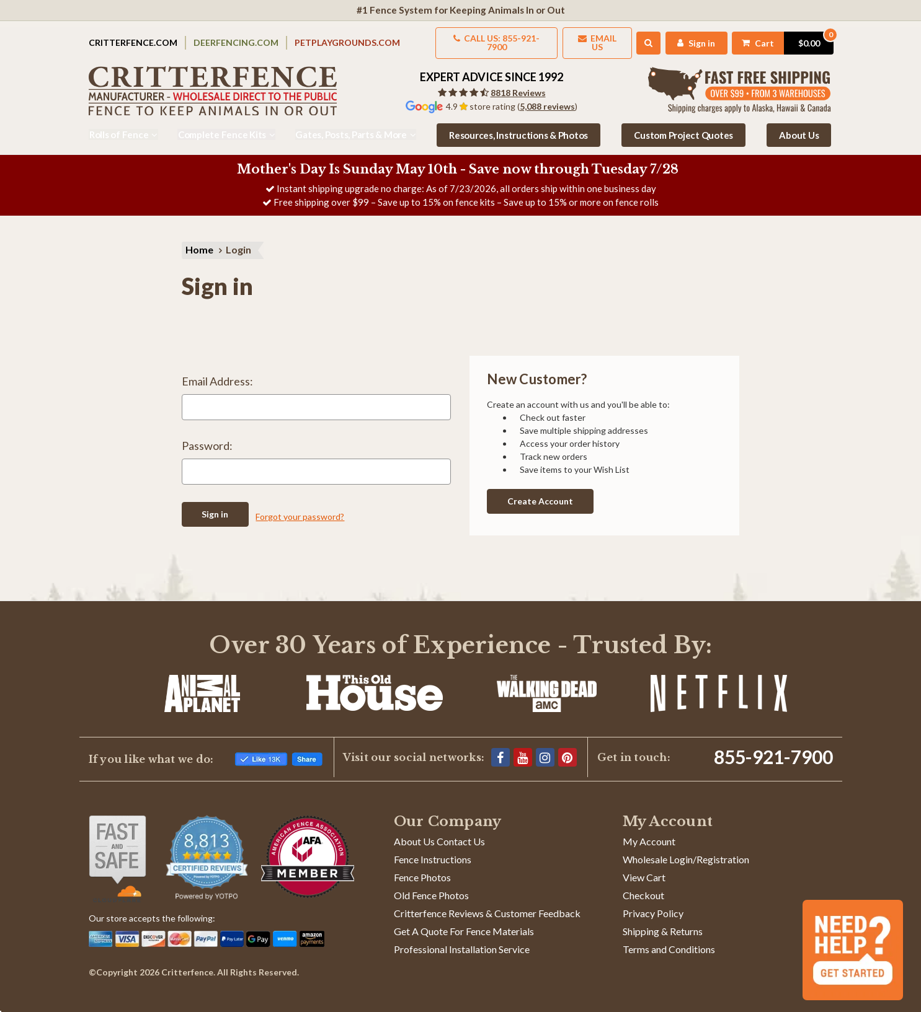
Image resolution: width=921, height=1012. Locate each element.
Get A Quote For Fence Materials (464, 923)
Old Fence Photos (431, 887)
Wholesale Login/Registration (686, 851)
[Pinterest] (567, 749)
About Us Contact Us (439, 833)
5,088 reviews (547, 98)
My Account (649, 833)
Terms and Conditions (669, 941)
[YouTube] (523, 749)
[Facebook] (500, 749)
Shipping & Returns (663, 923)
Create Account (540, 493)
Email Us (590, 38)
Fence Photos (422, 869)
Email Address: (217, 375)
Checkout (643, 887)
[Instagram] (545, 749)
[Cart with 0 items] (780, 38)
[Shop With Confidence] (117, 850)
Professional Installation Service (462, 941)
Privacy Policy (653, 905)
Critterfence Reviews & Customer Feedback (487, 905)
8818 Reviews (518, 84)
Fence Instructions (432, 851)
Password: (207, 439)
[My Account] (692, 38)
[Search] (643, 39)
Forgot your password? (300, 508)
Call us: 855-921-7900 (488, 38)
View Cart (644, 869)
